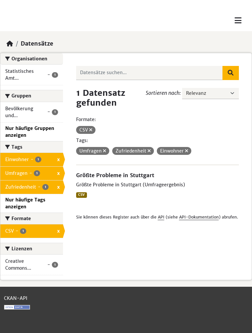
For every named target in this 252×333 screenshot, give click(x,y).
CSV (81, 195)
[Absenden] (230, 73)
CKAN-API (15, 298)
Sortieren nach (162, 93)
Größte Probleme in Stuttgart (115, 175)
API (161, 217)
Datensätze (37, 43)
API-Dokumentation (199, 217)
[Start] (10, 43)
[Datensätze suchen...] (149, 73)
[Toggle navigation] (238, 20)
